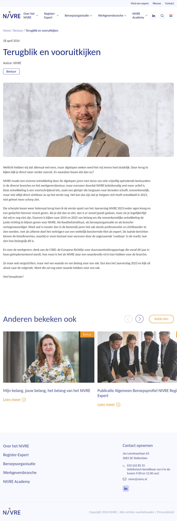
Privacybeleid (165, 515)
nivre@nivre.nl (137, 482)
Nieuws (157, 3)
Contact (169, 3)
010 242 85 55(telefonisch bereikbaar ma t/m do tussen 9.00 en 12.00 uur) (148, 472)
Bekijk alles (162, 322)
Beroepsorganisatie (77, 15)
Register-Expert (49, 16)
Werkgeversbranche (110, 15)
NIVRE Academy (138, 16)
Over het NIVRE (29, 16)
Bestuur (18, 31)
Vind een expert (140, 3)
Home (7, 31)
